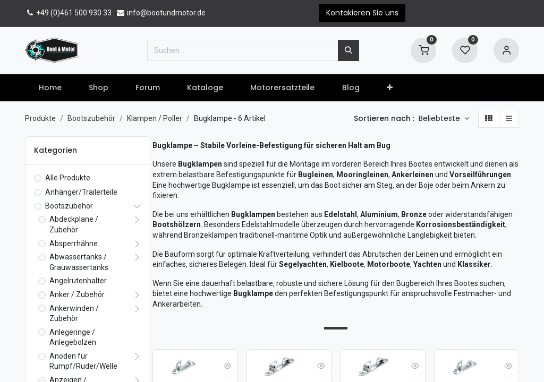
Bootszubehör (91, 118)
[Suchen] (348, 50)
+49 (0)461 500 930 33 (68, 12)
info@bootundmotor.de (161, 12)
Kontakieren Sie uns (362, 12)
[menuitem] (50, 88)
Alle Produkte (67, 177)
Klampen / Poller (154, 118)
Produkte (40, 118)
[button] (389, 88)
